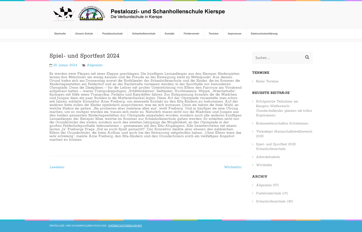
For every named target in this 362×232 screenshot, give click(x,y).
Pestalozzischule (113, 33)
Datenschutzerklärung (264, 33)
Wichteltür (233, 167)
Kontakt (169, 33)
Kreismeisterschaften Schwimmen (282, 123)
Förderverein (191, 33)
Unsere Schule (84, 33)
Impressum (234, 33)
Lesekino (56, 167)
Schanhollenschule (143, 33)
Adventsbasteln (268, 157)
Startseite (60, 33)
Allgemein (95, 65)
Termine (213, 33)
